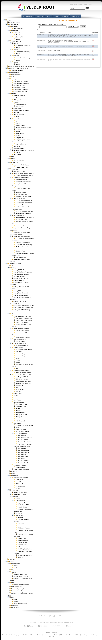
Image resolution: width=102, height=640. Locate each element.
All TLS (15, 43)
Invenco (13, 473)
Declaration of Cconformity (23, 45)
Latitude (18, 362)
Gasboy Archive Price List (20, 576)
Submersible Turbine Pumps (21, 165)
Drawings (20, 517)
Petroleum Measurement (22, 205)
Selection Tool (19, 515)
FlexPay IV (19, 417)
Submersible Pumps (21, 226)
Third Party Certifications (25, 549)
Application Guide (23, 503)
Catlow (13, 77)
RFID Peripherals (20, 421)
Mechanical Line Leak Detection (25, 217)
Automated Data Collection (23, 182)
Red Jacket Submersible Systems (32, 634)
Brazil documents (16, 75)
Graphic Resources (21, 104)
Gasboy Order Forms (19, 85)
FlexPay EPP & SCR (21, 414)
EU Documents (13, 24)
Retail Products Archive (20, 603)
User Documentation (21, 433)
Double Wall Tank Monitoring (24, 245)
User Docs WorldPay (23, 463)
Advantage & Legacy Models (24, 349)
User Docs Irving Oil (23, 450)
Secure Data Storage (21, 194)
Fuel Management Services (21, 177)
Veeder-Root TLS (16, 41)
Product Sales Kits (18, 119)
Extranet (89, 4)
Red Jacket (14, 30)
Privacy (52, 616)
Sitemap (61, 616)
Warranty (20, 557)
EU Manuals (19, 513)
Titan (17, 368)
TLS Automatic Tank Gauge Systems (12, 634)
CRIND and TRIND (21, 406)
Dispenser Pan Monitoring (23, 242)
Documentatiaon (20, 501)
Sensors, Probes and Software (24, 211)
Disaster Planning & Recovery (24, 320)
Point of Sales (17, 423)
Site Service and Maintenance (24, 196)
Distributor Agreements (22, 322)
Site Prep (18, 391)
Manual (18, 35)
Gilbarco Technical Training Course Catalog (21, 66)
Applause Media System (22, 345)
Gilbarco (13, 93)
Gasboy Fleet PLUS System (21, 278)
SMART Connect (20, 467)
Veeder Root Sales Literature (21, 236)
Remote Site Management (20, 465)
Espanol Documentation (22, 331)
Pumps (17, 488)
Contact (41, 616)
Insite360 (14, 471)
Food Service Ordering (19, 339)
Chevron (18, 152)
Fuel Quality (21, 524)
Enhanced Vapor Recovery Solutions (23, 173)
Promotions (16, 146)
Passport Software (21, 429)
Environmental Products (20, 492)
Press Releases (20, 106)
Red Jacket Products (19, 215)
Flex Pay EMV (20, 408)
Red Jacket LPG (18, 37)
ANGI (12, 265)
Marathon (16, 568)
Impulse (18, 131)
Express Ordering (20, 125)
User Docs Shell (22, 459)
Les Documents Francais (23, 337)
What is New (17, 154)
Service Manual (20, 389)
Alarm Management (21, 179)
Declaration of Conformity (23, 51)
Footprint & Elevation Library (24, 381)
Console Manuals (23, 507)
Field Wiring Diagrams (22, 379)
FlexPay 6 (18, 410)
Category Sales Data (19, 171)
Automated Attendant (21, 404)
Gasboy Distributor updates (21, 83)
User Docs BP (22, 435)
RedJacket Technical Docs (20, 477)
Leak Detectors (20, 482)
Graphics (16, 102)
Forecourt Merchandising (20, 343)
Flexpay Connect (20, 412)
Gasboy (13, 79)
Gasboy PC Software (19, 291)
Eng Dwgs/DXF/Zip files (22, 377)
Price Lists (16, 112)
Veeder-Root (14, 608)
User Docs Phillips (23, 456)
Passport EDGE (20, 137)
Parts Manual (17, 400)
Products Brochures (19, 198)
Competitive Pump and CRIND (24, 425)
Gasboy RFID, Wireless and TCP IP (23, 305)
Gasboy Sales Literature (20, 91)
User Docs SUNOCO (24, 461)
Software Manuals (23, 547)
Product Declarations (23, 540)
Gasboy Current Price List (20, 81)
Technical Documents (17, 70)
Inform (19, 526)
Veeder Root (14, 169)
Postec (13, 158)
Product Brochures (18, 114)
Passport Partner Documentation (18, 68)
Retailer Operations (18, 148)
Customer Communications (21, 584)
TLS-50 (15, 62)
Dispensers (14, 26)
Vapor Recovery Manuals (25, 555)
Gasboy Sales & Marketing (20, 89)
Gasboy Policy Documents (20, 293)
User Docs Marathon (23, 452)
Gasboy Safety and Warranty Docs (23, 307)
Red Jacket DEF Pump (22, 167)
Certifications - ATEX (23, 505)
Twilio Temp (12, 559)
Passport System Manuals (18, 591)
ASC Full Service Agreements (24, 318)
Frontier (18, 117)
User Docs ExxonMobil (24, 442)
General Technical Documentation (22, 375)
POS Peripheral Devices (22, 431)
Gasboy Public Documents (20, 295)
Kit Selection (19, 385)
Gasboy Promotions (19, 87)
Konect (15, 398)
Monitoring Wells (20, 251)
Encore (18, 123)
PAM (17, 387)
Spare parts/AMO (18, 28)
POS (12, 597)
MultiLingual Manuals (24, 528)
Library (9, 20)
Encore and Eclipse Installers (24, 356)
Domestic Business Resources (22, 316)
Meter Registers (85, 634)
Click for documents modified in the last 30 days (50, 24)
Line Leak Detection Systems (51, 634)
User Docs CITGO (23, 440)
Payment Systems (21, 144)
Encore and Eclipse (21, 354)
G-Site (15, 599)
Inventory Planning (21, 192)
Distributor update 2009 (20, 574)
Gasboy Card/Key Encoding (21, 274)
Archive (11, 561)
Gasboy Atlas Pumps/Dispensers (22, 272)
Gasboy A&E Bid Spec (19, 270)
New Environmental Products (24, 203)
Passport (18, 135)
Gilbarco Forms (17, 393)
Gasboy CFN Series (19, 276)
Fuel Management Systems (23, 127)
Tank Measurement (21, 257)
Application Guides (14, 22)
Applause (18, 121)
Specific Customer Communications (23, 150)
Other (13, 156)
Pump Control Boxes (21, 219)
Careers (46, 616)
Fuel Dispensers (18, 347)
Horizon (18, 360)
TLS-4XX (16, 56)
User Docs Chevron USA (25, 438)
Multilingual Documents (22, 484)
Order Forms (17, 108)
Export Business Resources (21, 328)
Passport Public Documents (21, 110)
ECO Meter (19, 352)
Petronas (18, 419)
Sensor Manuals (22, 542)
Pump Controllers (20, 486)
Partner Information (16, 587)
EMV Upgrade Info (18, 100)
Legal (56, 616)
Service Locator (73, 4)
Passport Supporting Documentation (21, 589)
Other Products (20, 133)
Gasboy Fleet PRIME (19, 280)
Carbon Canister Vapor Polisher (24, 175)
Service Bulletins (22, 545)
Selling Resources (14, 72)
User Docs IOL (22, 448)
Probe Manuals (22, 538)
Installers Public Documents (23, 383)
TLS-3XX (16, 49)
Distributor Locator (82, 4)
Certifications (19, 480)
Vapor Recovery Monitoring (21, 469)
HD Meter (18, 129)
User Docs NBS (22, 454)
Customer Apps (15, 563)
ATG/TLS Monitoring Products (24, 200)
